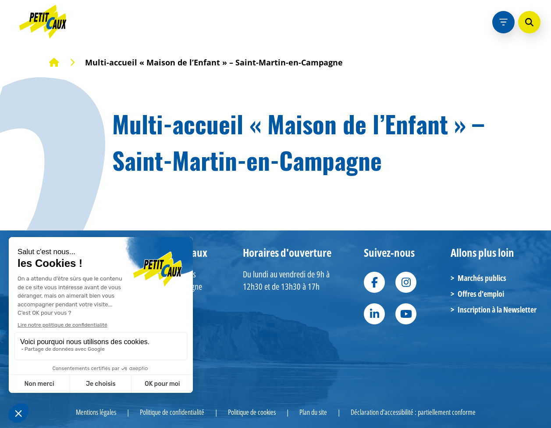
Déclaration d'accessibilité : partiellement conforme (413, 412)
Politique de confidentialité (172, 412)
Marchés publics (478, 278)
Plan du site (313, 412)
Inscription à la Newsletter (494, 309)
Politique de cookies (252, 412)
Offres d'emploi (477, 294)
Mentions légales (96, 412)
